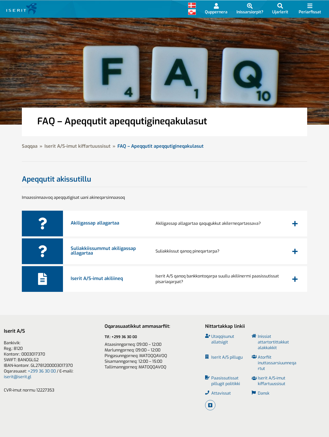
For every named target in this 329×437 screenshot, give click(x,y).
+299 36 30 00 (42, 371)
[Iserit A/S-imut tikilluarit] (210, 405)
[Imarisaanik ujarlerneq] (280, 8)
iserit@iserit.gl (17, 376)
